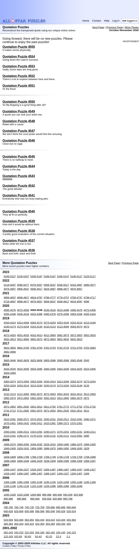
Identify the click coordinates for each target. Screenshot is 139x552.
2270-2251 (63, 431)
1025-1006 (23, 494)
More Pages (132, 27)
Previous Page (114, 27)
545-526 (60, 511)
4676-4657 (36, 301)
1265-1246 (36, 482)
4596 (86, 301)
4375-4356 (63, 314)
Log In (115, 20)
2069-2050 (23, 444)
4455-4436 (10, 314)
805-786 (68, 498)
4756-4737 (76, 297)
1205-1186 (76, 482)
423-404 (60, 519)
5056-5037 (50, 285)
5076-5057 (36, 285)
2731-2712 (10, 410)
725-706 (39, 507)
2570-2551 (36, 419)
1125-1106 (36, 486)
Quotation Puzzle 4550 (18, 101)
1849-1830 (76, 448)
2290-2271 (50, 431)
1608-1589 (63, 461)
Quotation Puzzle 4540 (18, 211)
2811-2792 (50, 406)
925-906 (78, 494)
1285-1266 (23, 482)
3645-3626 (23, 360)
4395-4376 (50, 314)
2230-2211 (90, 431)
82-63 (28, 536)
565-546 (50, 511)
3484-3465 (50, 369)
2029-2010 (50, 444)
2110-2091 (76, 435)
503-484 (18, 519)
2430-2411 (36, 423)
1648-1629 (36, 461)
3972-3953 (76, 335)
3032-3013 (76, 394)
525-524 (71, 511)
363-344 (18, 523)
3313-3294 (63, 381)
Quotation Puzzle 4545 (18, 156)
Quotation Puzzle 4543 (18, 176)
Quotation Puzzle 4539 (18, 221)
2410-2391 (50, 423)
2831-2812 (36, 406)
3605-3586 (50, 360)
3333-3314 (50, 381)
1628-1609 (50, 461)
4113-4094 (63, 326)
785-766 (8, 507)
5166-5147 (63, 276)
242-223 (18, 532)
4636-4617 (63, 301)
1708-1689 (90, 457)
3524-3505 (23, 369)
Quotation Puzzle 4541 (18, 195)
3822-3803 (10, 347)
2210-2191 (10, 435)
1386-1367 (36, 473)
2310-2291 (36, 431)
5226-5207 (23, 276)
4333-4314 (10, 322)
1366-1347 (50, 473)
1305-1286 (10, 482)
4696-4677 (23, 301)
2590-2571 (23, 419)
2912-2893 (63, 398)
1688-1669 (10, 461)
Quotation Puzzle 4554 (18, 56)
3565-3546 (76, 360)
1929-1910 (23, 448)
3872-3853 (50, 339)
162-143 (60, 532)
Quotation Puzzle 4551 (18, 85)
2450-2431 (23, 423)
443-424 (50, 519)
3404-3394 (10, 373)
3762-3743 (50, 347)
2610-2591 (10, 419)
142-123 (71, 532)
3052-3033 (63, 394)
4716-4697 (10, 301)
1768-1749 (50, 457)
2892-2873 (76, 398)
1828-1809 (10, 457)
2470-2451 (10, 423)
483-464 (29, 519)
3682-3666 (10, 351)
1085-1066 (63, 486)
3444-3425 (76, 369)
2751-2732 (90, 406)
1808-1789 (23, 457)
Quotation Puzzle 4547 (18, 130)
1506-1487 (50, 469)
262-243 (8, 532)
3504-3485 (36, 369)
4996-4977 (90, 285)
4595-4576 (10, 310)
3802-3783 (23, 347)
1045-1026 (10, 494)
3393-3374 (10, 381)
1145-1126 (23, 486)
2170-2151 (36, 435)
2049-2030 (36, 444)
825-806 (57, 498)
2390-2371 (63, 423)
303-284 (50, 523)
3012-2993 (90, 394)
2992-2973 (10, 398)
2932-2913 (50, 398)
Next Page (98, 27)
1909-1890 (36, 448)
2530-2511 (63, 419)
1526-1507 (36, 469)
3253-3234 (10, 385)
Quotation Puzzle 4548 (18, 121)
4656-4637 (50, 301)
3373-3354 (23, 381)
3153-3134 (76, 385)
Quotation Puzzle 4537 (18, 240)
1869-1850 (63, 448)
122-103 (8, 536)
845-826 (47, 498)
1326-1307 (76, 473)
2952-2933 (36, 398)
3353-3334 (36, 381)
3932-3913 (10, 339)
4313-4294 (23, 322)
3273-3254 (90, 381)
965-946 (57, 494)
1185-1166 (90, 482)
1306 (86, 473)
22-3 (58, 536)
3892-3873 (36, 339)
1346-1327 (63, 473)
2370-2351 (76, 423)
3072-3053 (50, 394)
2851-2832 (23, 406)
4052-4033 (23, 335)
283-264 (60, 523)
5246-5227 (10, 276)
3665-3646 (10, 360)
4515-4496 (63, 310)
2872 (86, 398)
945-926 (68, 494)
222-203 (29, 532)
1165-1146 (10, 486)
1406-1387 (23, 473)
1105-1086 (50, 486)
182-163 (50, 532)
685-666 (60, 507)
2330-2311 (23, 431)
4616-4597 (76, 301)
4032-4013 (36, 335)
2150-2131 (50, 435)
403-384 (71, 519)
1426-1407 (10, 473)
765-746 (18, 507)
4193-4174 (10, 326)
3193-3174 (50, 385)
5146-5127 (76, 276)
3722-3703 (76, 347)
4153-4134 (36, 326)
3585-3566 (63, 360)
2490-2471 (90, 419)
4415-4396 (36, 314)
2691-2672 (36, 410)
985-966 (47, 494)
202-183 (39, 532)
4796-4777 (50, 297)
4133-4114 (50, 326)
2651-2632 (63, 410)
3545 (86, 360)
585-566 (39, 511)
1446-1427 (90, 469)
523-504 (8, 519)
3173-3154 (63, 385)
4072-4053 (10, 335)
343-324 (29, 523)
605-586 (29, 511)
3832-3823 (76, 339)
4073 (86, 326)
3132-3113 (10, 394)
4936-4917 (36, 289)
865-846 (35, 498)
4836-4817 (23, 297)
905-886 (8, 498)
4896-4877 (63, 289)
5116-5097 (10, 285)
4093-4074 (76, 326)
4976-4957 (10, 289)
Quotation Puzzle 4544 (18, 166)
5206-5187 (36, 276)
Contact (96, 20)
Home (85, 20)
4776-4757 (63, 297)
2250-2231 (76, 431)
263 (69, 523)
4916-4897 (50, 289)
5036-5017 (63, 285)
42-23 (49, 536)
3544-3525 (10, 369)
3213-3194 (36, 385)
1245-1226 (50, 482)
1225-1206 (63, 482)
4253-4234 (63, 322)
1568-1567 (90, 461)
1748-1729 (63, 457)
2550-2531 (50, 419)
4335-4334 (90, 314)
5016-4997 (76, 285)
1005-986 (35, 494)
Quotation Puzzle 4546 (18, 140)
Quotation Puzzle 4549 (18, 111)
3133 (86, 385)
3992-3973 (63, 335)
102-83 (18, 536)
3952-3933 (90, 335)
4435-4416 (23, 314)
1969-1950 (90, 444)
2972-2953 (23, 398)
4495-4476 (76, 310)
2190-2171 (23, 435)
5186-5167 (50, 276)
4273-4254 (50, 322)
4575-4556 (23, 310)
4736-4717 (90, 297)
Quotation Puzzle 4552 (18, 76)
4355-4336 (76, 314)
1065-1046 (76, 486)
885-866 (21, 498)
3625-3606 (36, 360)
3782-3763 (36, 347)
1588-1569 (76, 461)
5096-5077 (23, 285)
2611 (86, 410)
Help (106, 20)
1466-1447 (76, 469)
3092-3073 (36, 394)
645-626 (8, 511)
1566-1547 (10, 469)
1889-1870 (50, 448)
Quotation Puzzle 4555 (18, 46)
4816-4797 (36, 297)
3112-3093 (23, 394)
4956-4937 (23, 289)
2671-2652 (50, 410)
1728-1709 (76, 457)
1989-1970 (76, 444)
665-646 (71, 507)
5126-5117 (90, 276)
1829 (86, 448)
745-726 (29, 507)
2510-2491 (76, 419)
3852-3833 (63, 339)
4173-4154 (23, 326)
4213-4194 (90, 322)
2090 (86, 435)
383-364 (8, 523)
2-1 (68, 536)
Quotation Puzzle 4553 (18, 66)
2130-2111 (63, 435)
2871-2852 (10, 406)
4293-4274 (36, 322)
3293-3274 (76, 381)
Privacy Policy (24, 546)
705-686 (50, 507)
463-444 (39, 519)
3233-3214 (23, 385)
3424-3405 (90, 369)
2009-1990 (63, 444)
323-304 (39, 523)
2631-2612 (76, 410)
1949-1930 (10, 448)
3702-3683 (90, 347)
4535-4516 (50, 310)
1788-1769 (36, 457)
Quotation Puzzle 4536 (18, 250)
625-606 (18, 511)
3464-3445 (63, 369)
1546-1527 (23, 469)
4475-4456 (90, 310)
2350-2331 (10, 431)
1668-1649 (23, 461)
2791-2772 (63, 406)
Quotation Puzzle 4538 (18, 230)
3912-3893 (23, 339)
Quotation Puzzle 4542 (18, 185)
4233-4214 (76, 322)
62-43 (38, 536)
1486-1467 (63, 469)
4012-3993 (50, 335)
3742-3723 (63, 347)
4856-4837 (10, 297)
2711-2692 (23, 410)
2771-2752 (76, 406)
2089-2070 (10, 444)
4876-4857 (76, 289)
